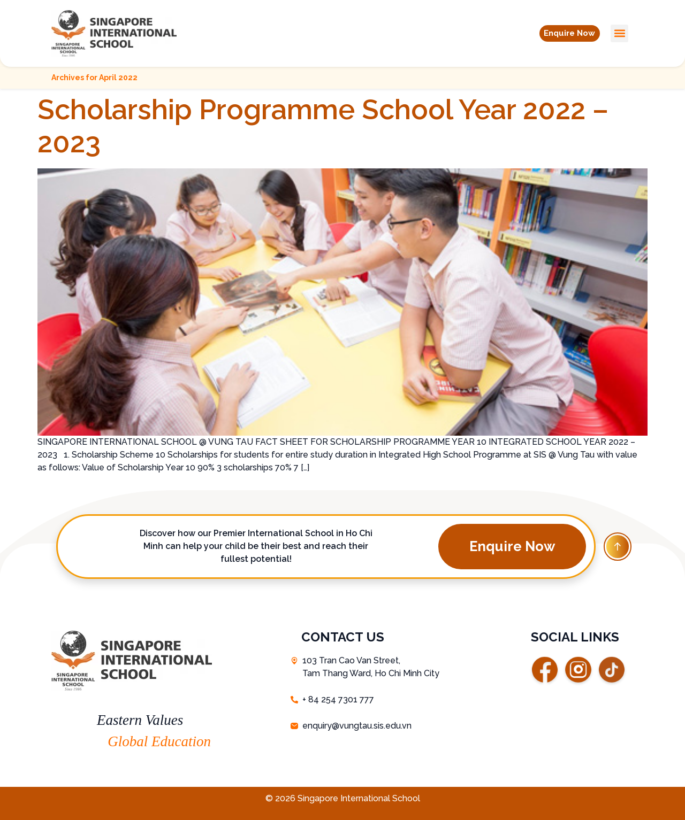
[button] (564, 33)
